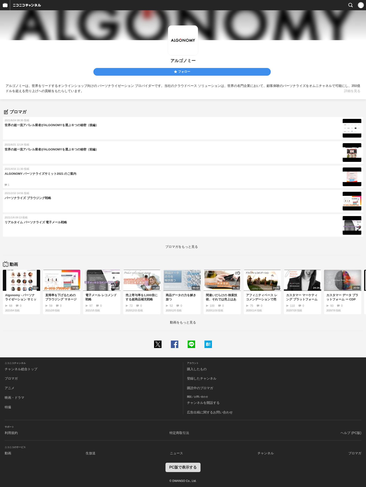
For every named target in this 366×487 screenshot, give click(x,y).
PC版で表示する (183, 467)
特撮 (8, 407)
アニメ (9, 388)
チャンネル (265, 453)
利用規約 (11, 433)
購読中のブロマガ (200, 388)
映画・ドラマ (14, 397)
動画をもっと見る (183, 322)
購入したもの (197, 369)
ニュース (176, 453)
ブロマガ (11, 378)
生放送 (90, 453)
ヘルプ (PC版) (351, 433)
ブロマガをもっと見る (181, 247)
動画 (8, 453)
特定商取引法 (179, 433)
